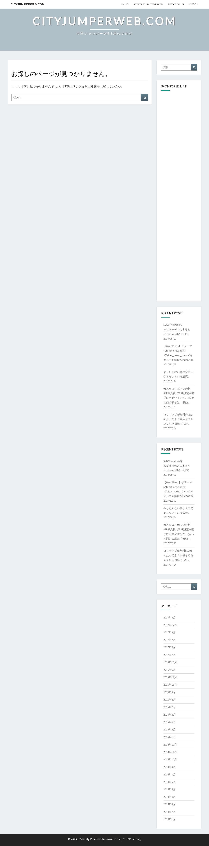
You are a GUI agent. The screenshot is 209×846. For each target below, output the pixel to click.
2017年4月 (169, 647)
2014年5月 (169, 789)
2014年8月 (169, 767)
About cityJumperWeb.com (148, 4)
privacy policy (176, 4)
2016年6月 (169, 669)
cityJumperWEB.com (28, 4)
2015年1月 (169, 737)
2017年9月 (169, 632)
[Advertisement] (179, 145)
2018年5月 (169, 617)
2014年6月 (169, 782)
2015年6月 (169, 714)
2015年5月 (169, 722)
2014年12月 (170, 744)
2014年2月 (169, 812)
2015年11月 (170, 684)
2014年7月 (169, 774)
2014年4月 (169, 796)
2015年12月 (170, 677)
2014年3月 (169, 804)
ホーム (125, 4)
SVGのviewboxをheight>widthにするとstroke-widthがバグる (176, 329)
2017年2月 (169, 655)
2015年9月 (169, 692)
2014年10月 (170, 759)
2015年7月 (169, 707)
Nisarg (136, 839)
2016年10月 (170, 662)
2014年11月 (170, 752)
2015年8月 (169, 699)
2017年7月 (169, 639)
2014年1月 (169, 819)
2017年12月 (170, 625)
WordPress (113, 839)
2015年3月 (169, 729)
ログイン (194, 4)
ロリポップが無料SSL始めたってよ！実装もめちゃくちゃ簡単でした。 (178, 419)
